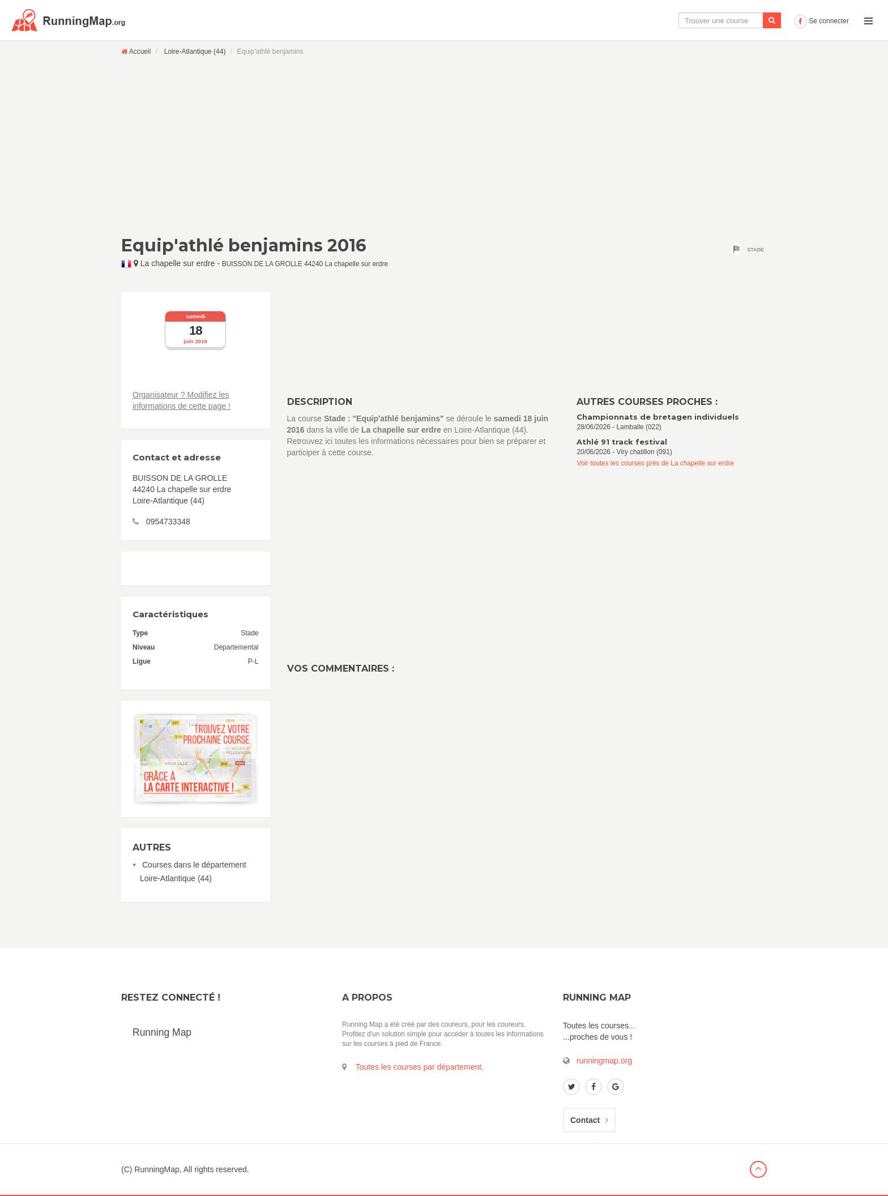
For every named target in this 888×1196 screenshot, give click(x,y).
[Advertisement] (444, 145)
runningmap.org (604, 1060)
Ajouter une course (750, 20)
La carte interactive (602, 20)
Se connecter (821, 21)
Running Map (162, 1032)
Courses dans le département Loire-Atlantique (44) (193, 871)
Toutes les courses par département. (420, 1066)
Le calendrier (677, 20)
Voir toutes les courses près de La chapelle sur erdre (655, 463)
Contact (589, 1120)
